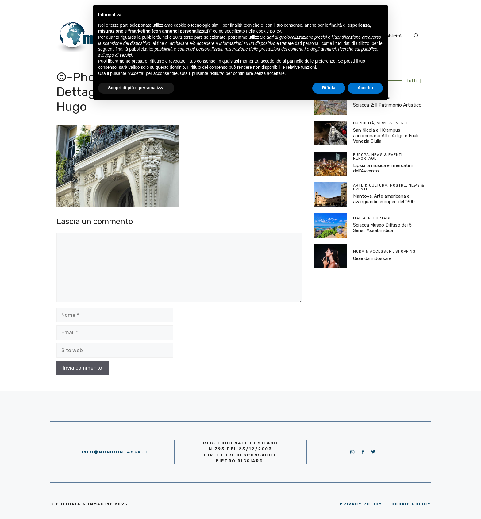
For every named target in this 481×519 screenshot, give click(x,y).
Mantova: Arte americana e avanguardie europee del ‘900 (384, 198)
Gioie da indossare (372, 258)
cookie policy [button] (268, 31)
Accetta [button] (365, 87)
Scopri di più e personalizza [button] (136, 87)
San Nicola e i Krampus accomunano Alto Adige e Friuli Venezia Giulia (385, 135)
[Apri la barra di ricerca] (416, 36)
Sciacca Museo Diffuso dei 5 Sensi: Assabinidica (382, 227)
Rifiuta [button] (329, 87)
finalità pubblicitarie (134, 49)
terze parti (193, 37)
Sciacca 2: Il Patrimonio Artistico (387, 105)
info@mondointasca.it (115, 452)
